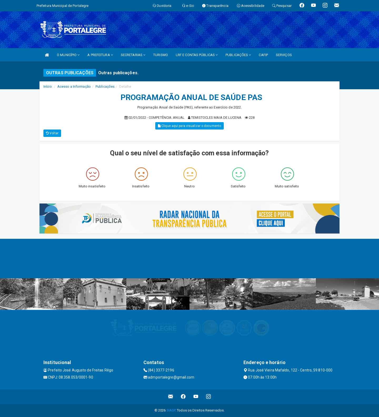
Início (47, 86)
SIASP (171, 410)
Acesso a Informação (74, 86)
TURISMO (160, 55)
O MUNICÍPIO (68, 55)
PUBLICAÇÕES (238, 55)
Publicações (105, 86)
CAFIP (263, 55)
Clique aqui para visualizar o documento (189, 126)
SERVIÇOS (284, 55)
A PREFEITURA (100, 55)
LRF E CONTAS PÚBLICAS (197, 55)
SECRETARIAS (133, 55)
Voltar (52, 133)
